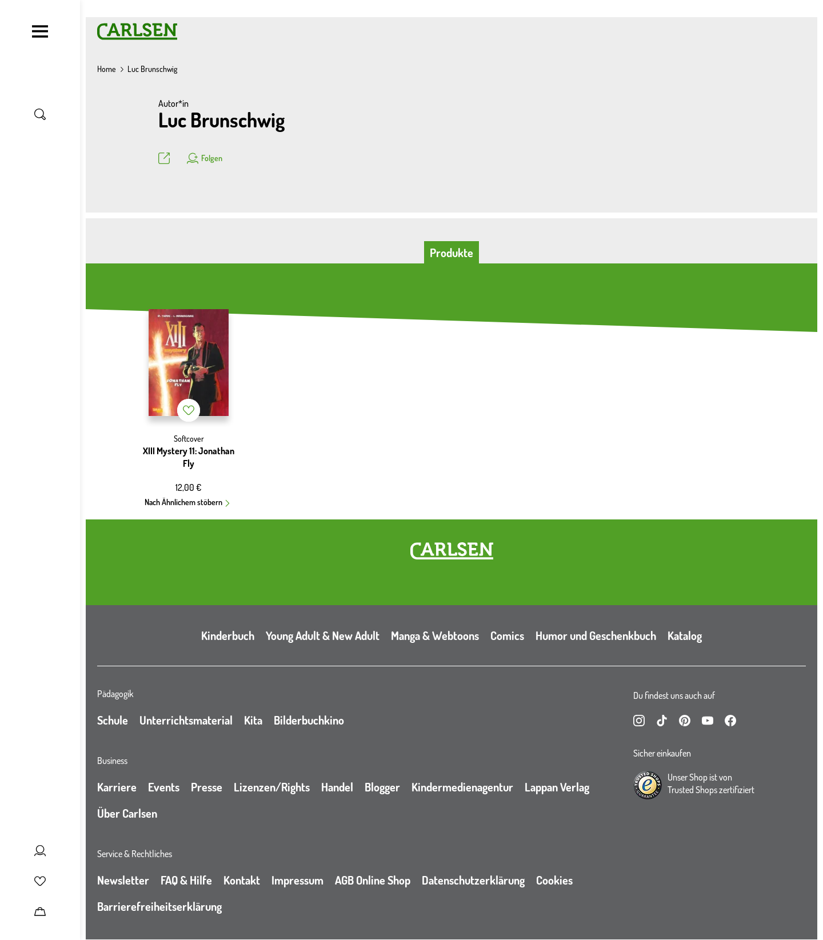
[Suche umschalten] (40, 114)
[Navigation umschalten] (40, 31)
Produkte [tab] (451, 252)
